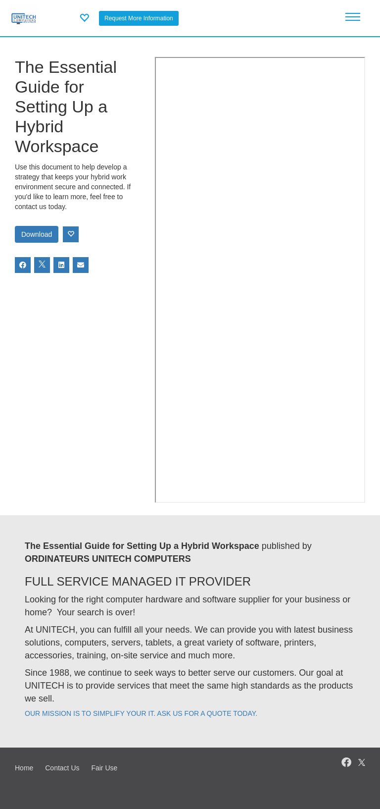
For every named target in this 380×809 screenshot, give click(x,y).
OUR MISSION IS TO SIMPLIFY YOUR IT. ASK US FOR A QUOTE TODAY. (141, 713)
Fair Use (104, 768)
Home (24, 768)
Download (36, 234)
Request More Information (138, 18)
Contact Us (62, 768)
